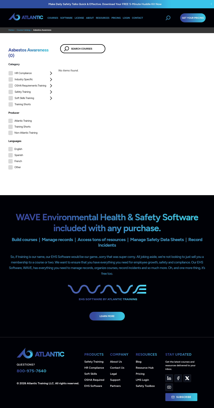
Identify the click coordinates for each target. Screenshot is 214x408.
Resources (102, 17)
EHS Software (93, 386)
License (79, 17)
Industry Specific (21, 79)
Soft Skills (90, 373)
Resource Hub (145, 367)
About (90, 17)
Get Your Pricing (193, 17)
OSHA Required (94, 379)
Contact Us (117, 367)
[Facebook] (178, 378)
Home (11, 30)
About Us (116, 361)
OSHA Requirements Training (27, 86)
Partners (115, 386)
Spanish (18, 155)
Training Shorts (20, 104)
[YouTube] (169, 387)
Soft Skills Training (21, 98)
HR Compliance (20, 73)
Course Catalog (23, 30)
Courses (52, 17)
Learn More (107, 316)
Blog (138, 361)
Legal (113, 373)
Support (115, 379)
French (18, 161)
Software (66, 17)
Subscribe (181, 397)
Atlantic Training (23, 120)
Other (17, 167)
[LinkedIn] (169, 378)
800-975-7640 (31, 370)
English (18, 149)
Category (14, 64)
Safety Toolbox (145, 386)
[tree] (30, 89)
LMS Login (142, 379)
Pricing (140, 373)
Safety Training (20, 92)
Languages (14, 141)
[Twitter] (187, 378)
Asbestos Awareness (42, 30)
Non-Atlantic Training (25, 132)
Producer (13, 112)
